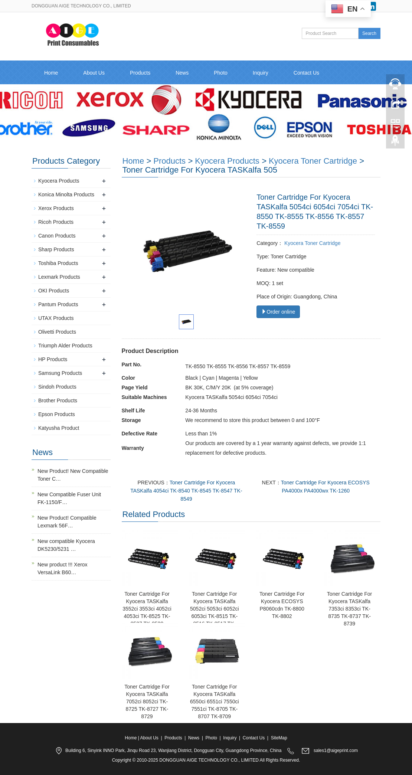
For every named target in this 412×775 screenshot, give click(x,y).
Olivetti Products (57, 332)
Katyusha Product (58, 428)
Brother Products (57, 400)
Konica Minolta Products (66, 194)
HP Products (52, 359)
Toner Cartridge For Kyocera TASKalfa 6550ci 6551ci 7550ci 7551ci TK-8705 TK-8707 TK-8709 (214, 701)
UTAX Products (55, 318)
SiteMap (279, 737)
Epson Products (56, 414)
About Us (94, 73)
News (182, 73)
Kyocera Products (227, 161)
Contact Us (306, 73)
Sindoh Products (57, 387)
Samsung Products (60, 373)
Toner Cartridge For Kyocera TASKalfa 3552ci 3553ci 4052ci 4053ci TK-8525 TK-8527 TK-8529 (146, 609)
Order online (278, 312)
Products (140, 73)
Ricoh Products (55, 222)
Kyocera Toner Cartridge (313, 161)
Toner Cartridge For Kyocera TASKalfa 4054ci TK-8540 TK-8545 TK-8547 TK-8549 (186, 491)
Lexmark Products (59, 277)
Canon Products (56, 236)
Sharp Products (56, 249)
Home (51, 73)
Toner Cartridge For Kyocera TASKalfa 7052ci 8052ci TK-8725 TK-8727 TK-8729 (146, 701)
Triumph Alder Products (65, 346)
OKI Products (53, 291)
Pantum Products (58, 304)
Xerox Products (56, 208)
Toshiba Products (58, 263)
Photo (221, 73)
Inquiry (260, 73)
